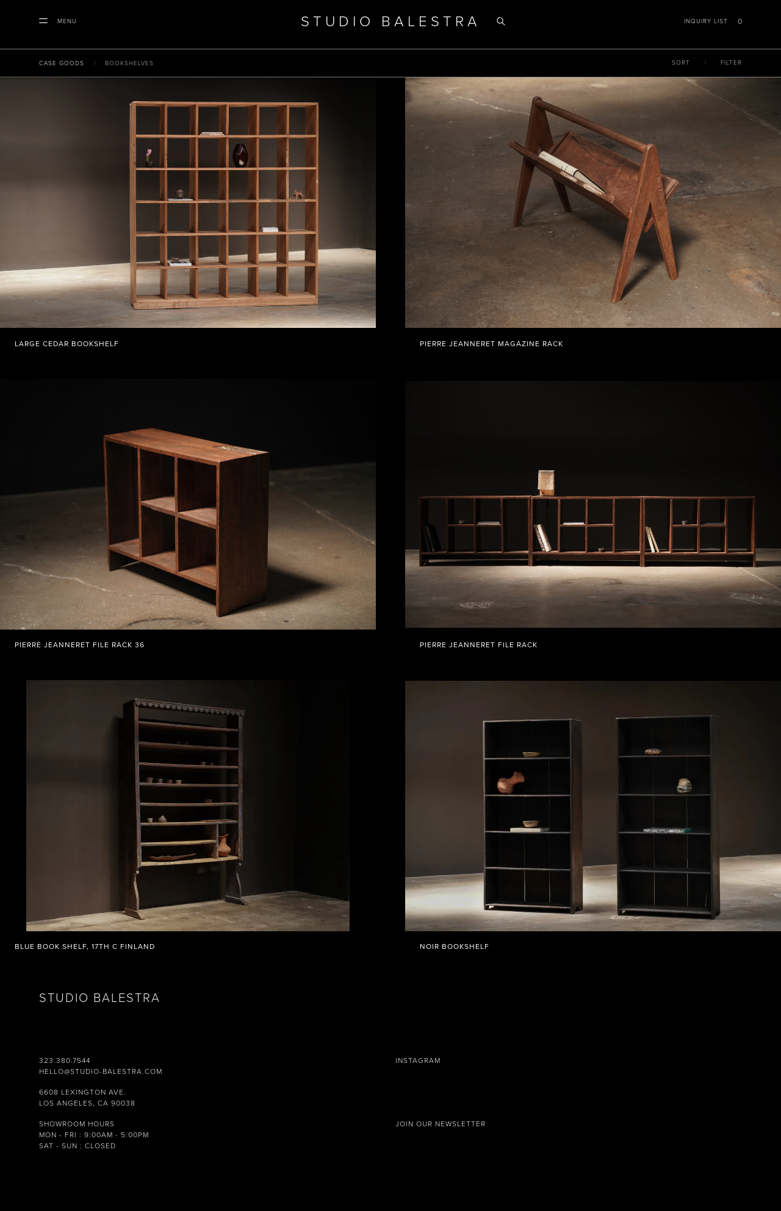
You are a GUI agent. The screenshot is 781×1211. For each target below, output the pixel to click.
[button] (58, 21)
